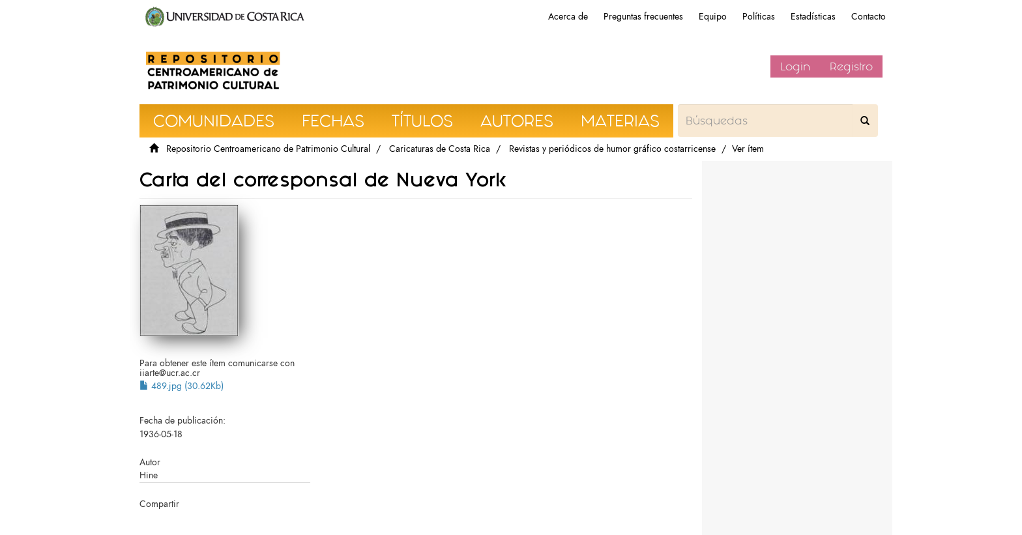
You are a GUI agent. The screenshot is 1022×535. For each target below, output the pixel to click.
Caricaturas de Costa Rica (439, 149)
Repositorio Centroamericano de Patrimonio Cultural (268, 149)
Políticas (758, 16)
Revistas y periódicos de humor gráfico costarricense (612, 149)
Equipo (713, 16)
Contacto (868, 16)
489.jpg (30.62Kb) (181, 386)
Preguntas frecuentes (643, 16)
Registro (851, 66)
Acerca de (568, 16)
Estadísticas (813, 16)
